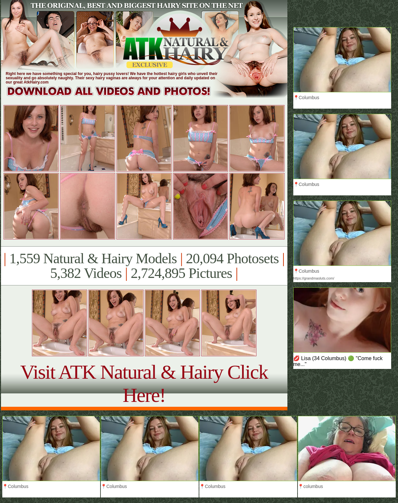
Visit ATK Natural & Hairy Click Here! (144, 383)
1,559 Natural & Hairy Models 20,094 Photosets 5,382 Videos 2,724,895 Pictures (144, 266)
